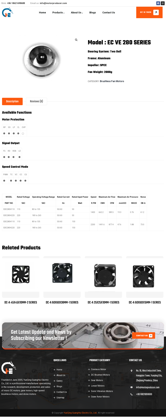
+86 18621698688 (16, 3)
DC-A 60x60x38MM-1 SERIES (62, 302)
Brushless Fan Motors (112, 81)
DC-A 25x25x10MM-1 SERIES (103, 302)
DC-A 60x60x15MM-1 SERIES (145, 302)
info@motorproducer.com (53, 3)
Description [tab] (12, 101)
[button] (76, 39)
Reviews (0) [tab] (36, 101)
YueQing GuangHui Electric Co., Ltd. (80, 412)
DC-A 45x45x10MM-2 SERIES (20, 302)
